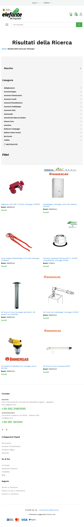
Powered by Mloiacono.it (49, 510)
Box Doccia (8, 136)
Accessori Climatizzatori (13, 95)
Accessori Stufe (9, 110)
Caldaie (7, 140)
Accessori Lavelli (10, 99)
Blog (3, 475)
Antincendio (8, 114)
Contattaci (6, 472)
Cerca (79, 24)
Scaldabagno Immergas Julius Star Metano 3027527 (60, 205)
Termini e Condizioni (10, 487)
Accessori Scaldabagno (12, 107)
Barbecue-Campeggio (12, 129)
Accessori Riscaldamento (13, 103)
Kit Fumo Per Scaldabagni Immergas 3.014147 (61, 312)
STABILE (52, 263)
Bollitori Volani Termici (12, 133)
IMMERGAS (11, 207)
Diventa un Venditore (10, 494)
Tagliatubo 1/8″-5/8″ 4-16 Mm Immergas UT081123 (20, 204)
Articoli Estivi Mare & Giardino (15, 118)
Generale (5, 453)
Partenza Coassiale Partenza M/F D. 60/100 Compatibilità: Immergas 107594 (60, 259)
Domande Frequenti (9, 468)
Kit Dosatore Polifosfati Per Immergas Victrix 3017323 (18, 367)
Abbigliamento (9, 88)
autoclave (7, 125)
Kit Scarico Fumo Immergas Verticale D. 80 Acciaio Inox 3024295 (18, 313)
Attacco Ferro (9, 121)
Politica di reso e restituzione (13, 491)
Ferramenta (6, 443)
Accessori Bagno (10, 92)
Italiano (46, 3)
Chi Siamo (6, 465)
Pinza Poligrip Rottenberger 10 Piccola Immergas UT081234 (20, 259)
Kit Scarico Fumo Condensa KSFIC (56, 366)
